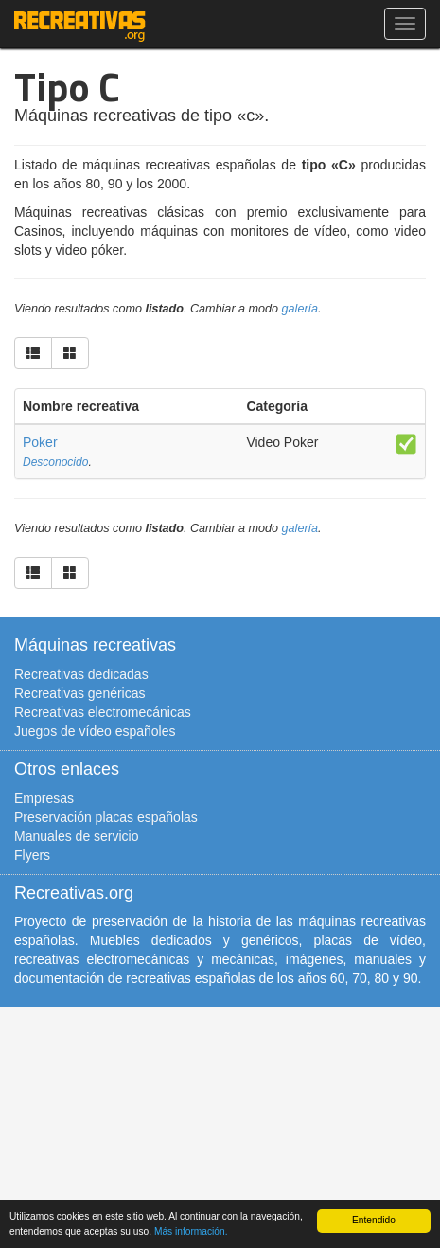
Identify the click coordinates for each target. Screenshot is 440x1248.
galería (300, 308)
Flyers (32, 855)
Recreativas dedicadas (81, 674)
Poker (40, 442)
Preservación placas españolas (106, 817)
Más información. (191, 1231)
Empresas (44, 798)
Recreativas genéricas (80, 693)
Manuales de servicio (76, 836)
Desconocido (55, 462)
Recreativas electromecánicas (102, 712)
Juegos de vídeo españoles (94, 731)
